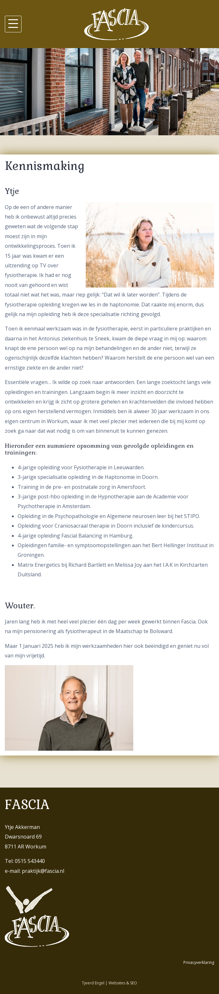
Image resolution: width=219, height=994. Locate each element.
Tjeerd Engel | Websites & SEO (109, 983)
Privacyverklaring (198, 962)
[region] (109, 91)
